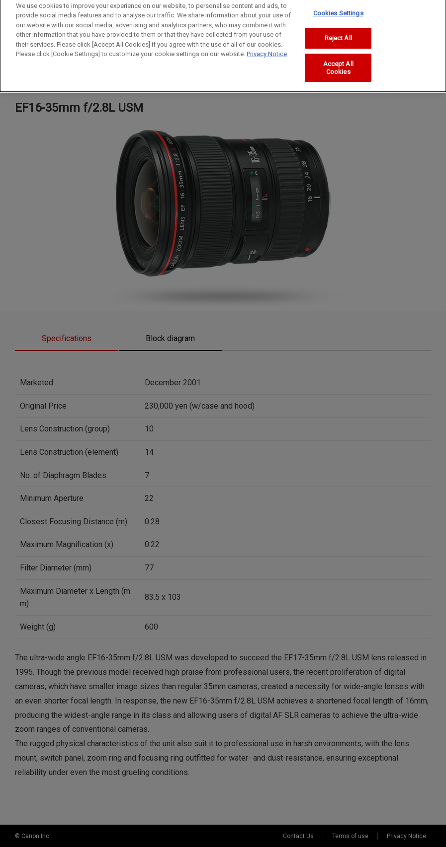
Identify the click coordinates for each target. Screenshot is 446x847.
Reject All (338, 33)
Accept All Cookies (338, 63)
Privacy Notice (267, 49)
